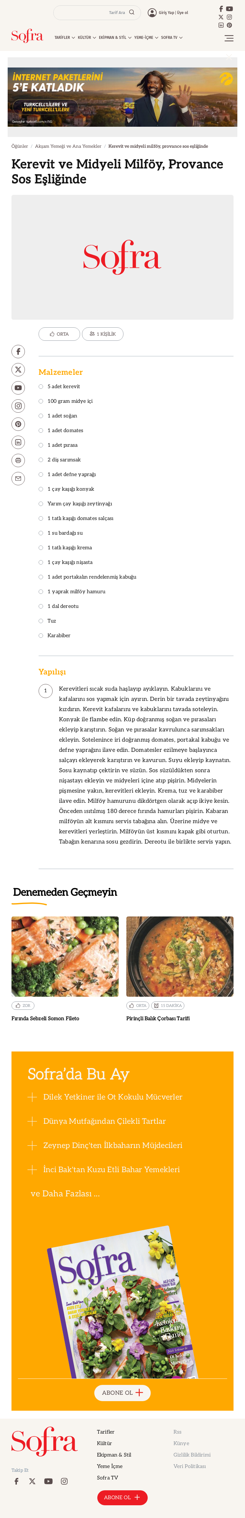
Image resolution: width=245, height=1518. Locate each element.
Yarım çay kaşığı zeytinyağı (75, 504)
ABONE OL (122, 1393)
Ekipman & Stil (114, 1455)
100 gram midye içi (66, 401)
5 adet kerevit (59, 387)
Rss (178, 1432)
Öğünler (19, 146)
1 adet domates (61, 431)
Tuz (47, 621)
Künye (181, 1444)
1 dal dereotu (58, 606)
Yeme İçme (109, 1467)
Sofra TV (107, 1478)
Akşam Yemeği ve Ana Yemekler (68, 146)
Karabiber (55, 636)
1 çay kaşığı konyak (66, 489)
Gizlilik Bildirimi (192, 1455)
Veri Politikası (190, 1467)
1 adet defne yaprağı (67, 475)
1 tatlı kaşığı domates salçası (76, 519)
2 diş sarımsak (60, 460)
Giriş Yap (166, 13)
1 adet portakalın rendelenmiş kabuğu (87, 577)
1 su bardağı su (61, 533)
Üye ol (182, 13)
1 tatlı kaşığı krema (65, 548)
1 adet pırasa (58, 445)
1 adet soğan (58, 416)
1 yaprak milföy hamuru (72, 592)
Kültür (104, 1444)
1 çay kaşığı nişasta (66, 563)
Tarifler (106, 1432)
